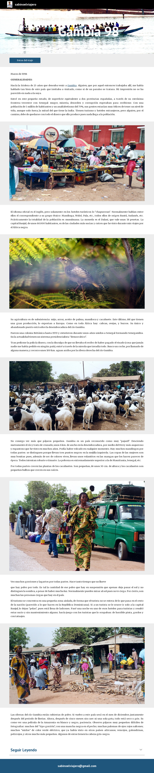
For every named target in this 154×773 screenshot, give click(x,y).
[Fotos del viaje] (24, 60)
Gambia (72, 85)
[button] (141, 750)
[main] (88, 31)
